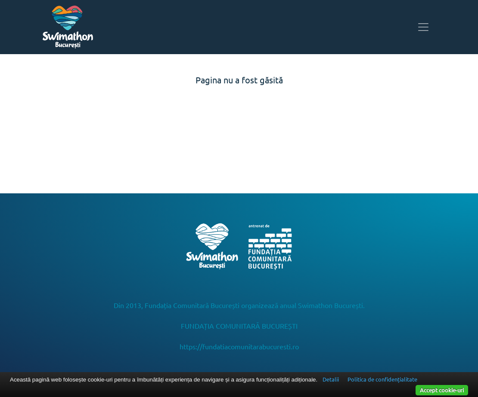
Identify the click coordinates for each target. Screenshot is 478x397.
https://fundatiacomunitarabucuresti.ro (239, 346)
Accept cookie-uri (442, 390)
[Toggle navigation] (423, 27)
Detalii (331, 379)
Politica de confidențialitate (382, 379)
